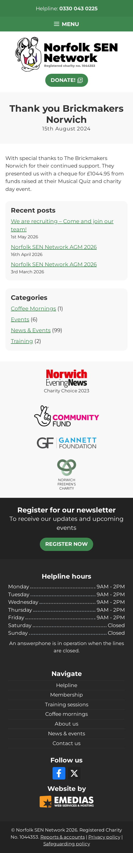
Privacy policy (104, 837)
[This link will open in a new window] (66, 80)
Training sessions (66, 704)
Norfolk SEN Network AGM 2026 (54, 247)
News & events (66, 733)
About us (66, 724)
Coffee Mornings (33, 308)
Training (22, 341)
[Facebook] (59, 773)
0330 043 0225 (78, 8)
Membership (66, 695)
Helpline (66, 685)
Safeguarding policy (66, 843)
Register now (66, 544)
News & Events (31, 330)
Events (20, 319)
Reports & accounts (62, 837)
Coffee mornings (66, 714)
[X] (74, 773)
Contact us (66, 743)
